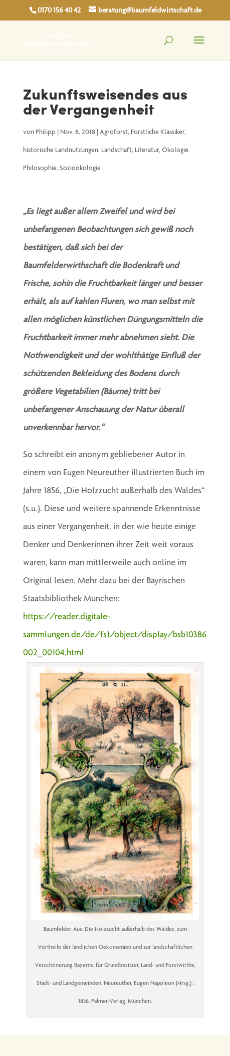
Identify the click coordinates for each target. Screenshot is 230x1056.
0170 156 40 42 (59, 11)
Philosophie (40, 168)
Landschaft (116, 150)
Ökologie (175, 150)
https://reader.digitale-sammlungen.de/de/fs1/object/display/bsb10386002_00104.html (114, 635)
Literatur (147, 150)
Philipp (46, 132)
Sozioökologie (80, 168)
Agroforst (114, 132)
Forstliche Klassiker (157, 132)
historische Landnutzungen (60, 150)
